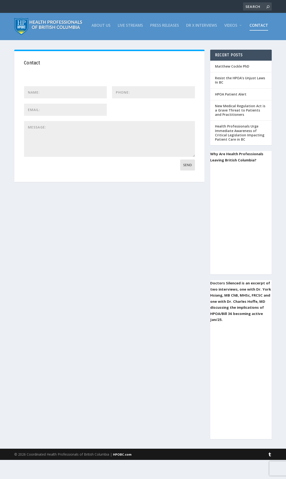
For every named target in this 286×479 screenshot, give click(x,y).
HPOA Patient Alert (230, 113)
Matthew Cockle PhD (232, 85)
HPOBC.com (122, 473)
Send (187, 183)
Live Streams (56, 45)
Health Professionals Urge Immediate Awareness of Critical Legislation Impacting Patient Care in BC (239, 152)
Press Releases (91, 45)
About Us (27, 45)
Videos (157, 45)
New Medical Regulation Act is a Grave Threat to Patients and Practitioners (240, 129)
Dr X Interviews (127, 45)
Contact (185, 45)
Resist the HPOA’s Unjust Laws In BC (240, 99)
